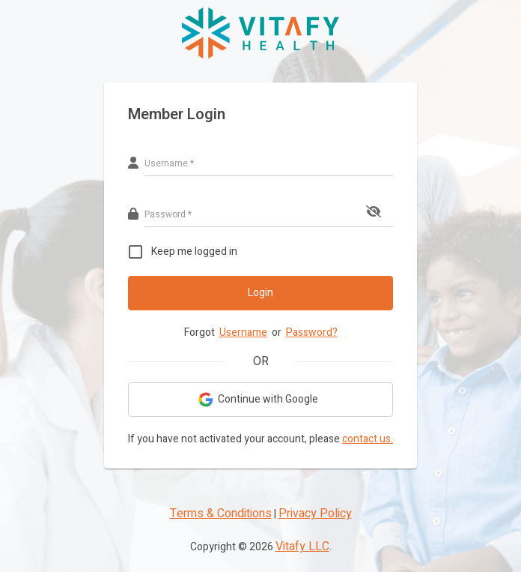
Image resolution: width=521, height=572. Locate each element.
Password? (312, 332)
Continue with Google (259, 399)
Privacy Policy (315, 514)
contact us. (367, 439)
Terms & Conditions (221, 514)
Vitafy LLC (302, 547)
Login (260, 293)
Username (243, 332)
